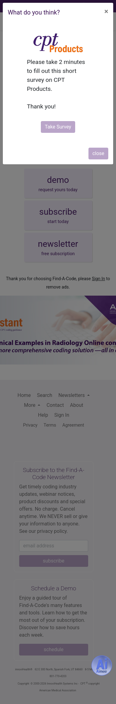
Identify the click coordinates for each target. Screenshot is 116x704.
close (98, 153)
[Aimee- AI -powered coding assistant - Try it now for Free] (101, 665)
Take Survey (58, 127)
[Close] (106, 11)
